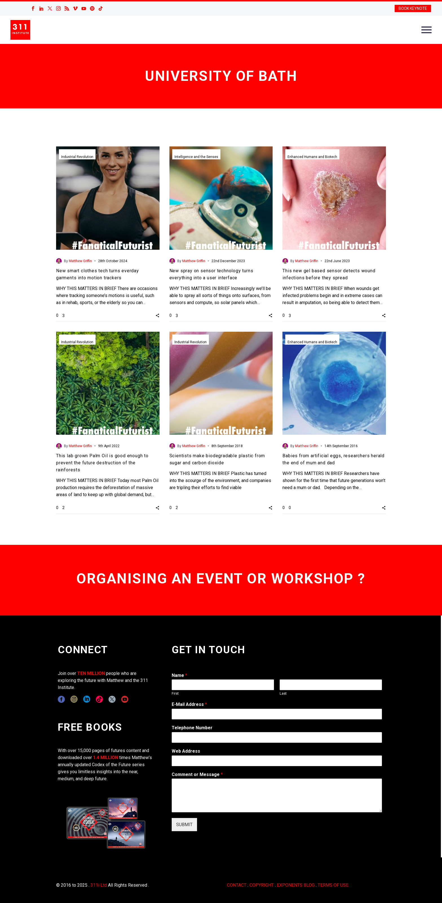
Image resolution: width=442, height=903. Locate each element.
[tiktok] (99, 699)
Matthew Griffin (80, 261)
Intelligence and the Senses (196, 157)
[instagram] (74, 699)
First (175, 693)
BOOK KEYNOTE (413, 8)
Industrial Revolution (77, 157)
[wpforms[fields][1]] (277, 714)
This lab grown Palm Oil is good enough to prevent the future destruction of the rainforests (102, 462)
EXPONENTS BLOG (296, 885)
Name (179, 675)
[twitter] (112, 699)
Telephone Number (192, 727)
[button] (157, 315)
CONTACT (236, 885)
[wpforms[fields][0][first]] (223, 684)
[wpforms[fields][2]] (277, 795)
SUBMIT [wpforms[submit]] (184, 824)
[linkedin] (86, 699)
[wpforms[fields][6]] (277, 737)
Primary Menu (426, 29)
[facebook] (61, 699)
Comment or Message (197, 774)
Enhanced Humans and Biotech (312, 157)
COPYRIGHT (261, 885)
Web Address (186, 751)
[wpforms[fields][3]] (277, 760)
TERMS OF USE (333, 885)
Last (283, 693)
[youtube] (124, 699)
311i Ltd (98, 885)
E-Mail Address (189, 704)
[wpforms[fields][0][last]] (331, 684)
